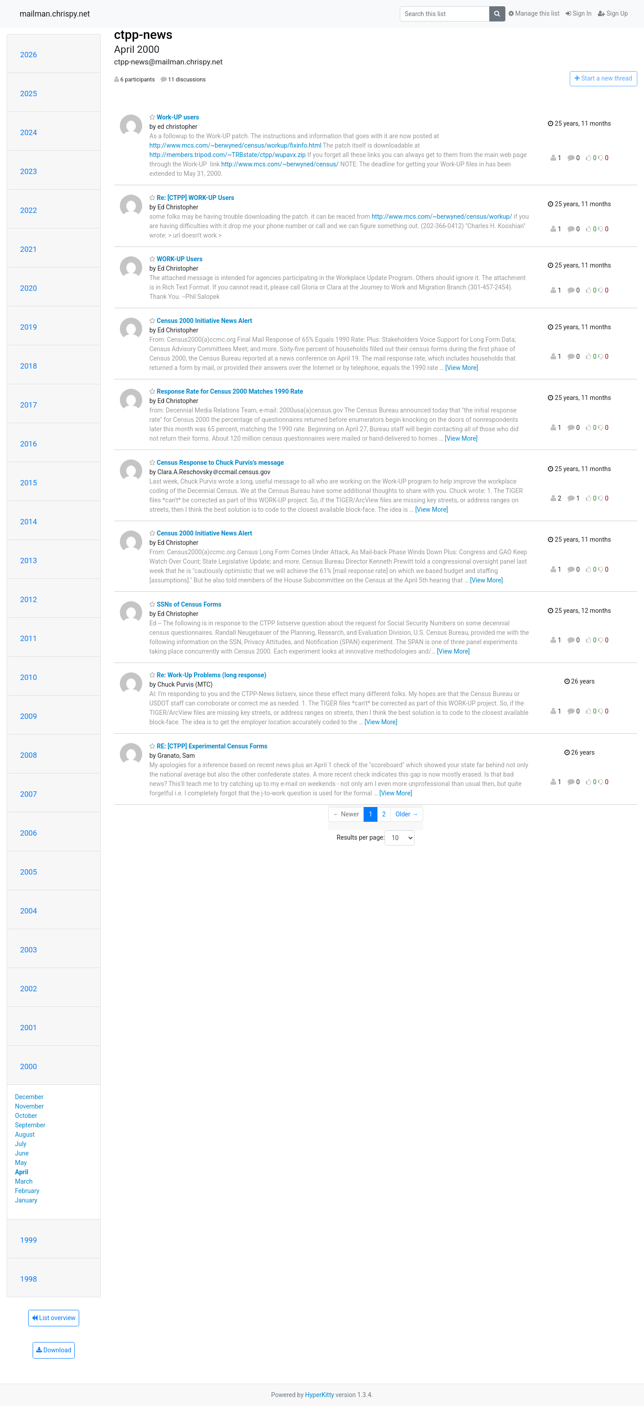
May (21, 1162)
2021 (28, 249)
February (27, 1190)
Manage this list (533, 13)
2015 (28, 482)
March (24, 1181)
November (29, 1106)
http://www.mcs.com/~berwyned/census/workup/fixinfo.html (235, 145)
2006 (28, 832)
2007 (28, 794)
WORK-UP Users (176, 259)
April (22, 1172)
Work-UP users (174, 117)
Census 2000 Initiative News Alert (200, 320)
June (22, 1153)
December (29, 1096)
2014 (28, 521)
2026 (28, 54)
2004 (28, 910)
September (30, 1125)
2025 (28, 93)
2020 (28, 288)
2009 (28, 716)
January (26, 1200)
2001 (28, 1027)
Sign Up (613, 13)
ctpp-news (143, 34)
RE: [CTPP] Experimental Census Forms (208, 746)
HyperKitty (319, 1394)
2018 (28, 365)
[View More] (461, 367)
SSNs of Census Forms (185, 604)
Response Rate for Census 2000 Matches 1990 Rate (226, 391)
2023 (28, 171)
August (25, 1134)
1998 (28, 1278)
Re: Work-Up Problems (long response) (208, 675)
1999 (28, 1240)
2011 (28, 638)
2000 (28, 1066)
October (26, 1115)
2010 (28, 677)
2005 (28, 871)
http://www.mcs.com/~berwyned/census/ (280, 164)
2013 (28, 560)
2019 (28, 327)
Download (54, 1350)
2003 (28, 949)
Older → (406, 814)
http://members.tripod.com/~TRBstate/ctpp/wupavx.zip (227, 154)
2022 (28, 210)
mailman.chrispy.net (55, 13)
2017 (28, 404)
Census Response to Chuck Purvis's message (216, 462)
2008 (28, 755)
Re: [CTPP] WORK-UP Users (191, 197)
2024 (28, 132)
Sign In (579, 13)
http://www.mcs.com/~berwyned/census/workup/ (442, 216)
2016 (28, 443)
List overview (54, 1317)
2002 (28, 988)
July (20, 1143)
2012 (28, 599)
